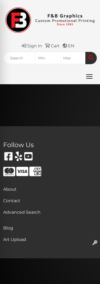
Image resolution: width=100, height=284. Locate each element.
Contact (11, 200)
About (10, 189)
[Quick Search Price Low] (48, 58)
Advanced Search (22, 212)
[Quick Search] (19, 58)
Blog (8, 228)
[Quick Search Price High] (73, 58)
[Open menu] (89, 76)
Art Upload (14, 239)
